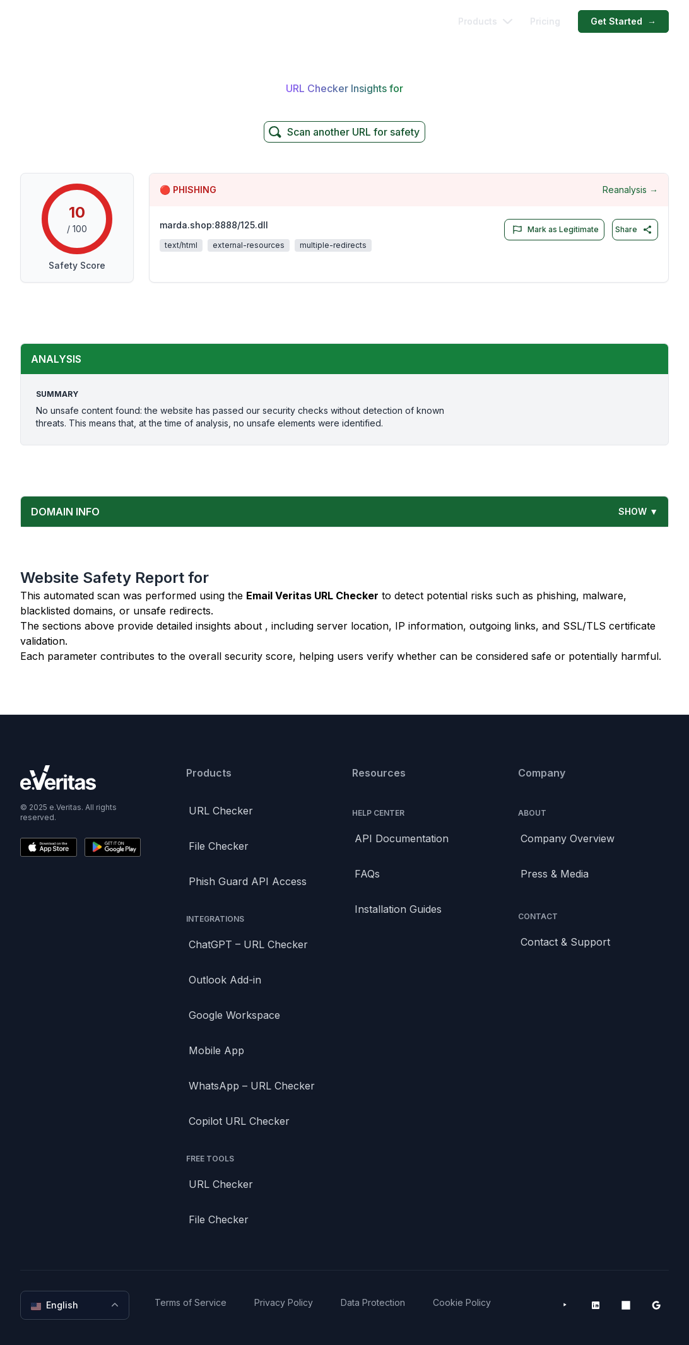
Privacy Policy (283, 1302)
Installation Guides (398, 909)
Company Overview (568, 838)
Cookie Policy (462, 1302)
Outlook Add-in (225, 979)
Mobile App (216, 1050)
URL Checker (221, 810)
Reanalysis (630, 190)
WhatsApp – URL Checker (252, 1085)
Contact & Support (565, 942)
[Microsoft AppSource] (626, 1305)
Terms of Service (191, 1302)
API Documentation (402, 838)
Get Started (623, 21)
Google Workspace (234, 1015)
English (76, 1305)
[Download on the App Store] (48, 847)
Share (633, 230)
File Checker (219, 846)
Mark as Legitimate (553, 229)
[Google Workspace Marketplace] (656, 1305)
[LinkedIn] (595, 1305)
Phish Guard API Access (248, 881)
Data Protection (373, 1302)
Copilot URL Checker (239, 1121)
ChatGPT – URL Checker (248, 944)
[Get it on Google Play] (113, 847)
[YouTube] (565, 1305)
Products (485, 21)
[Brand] (80, 777)
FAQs (367, 873)
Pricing (545, 21)
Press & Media (555, 873)
